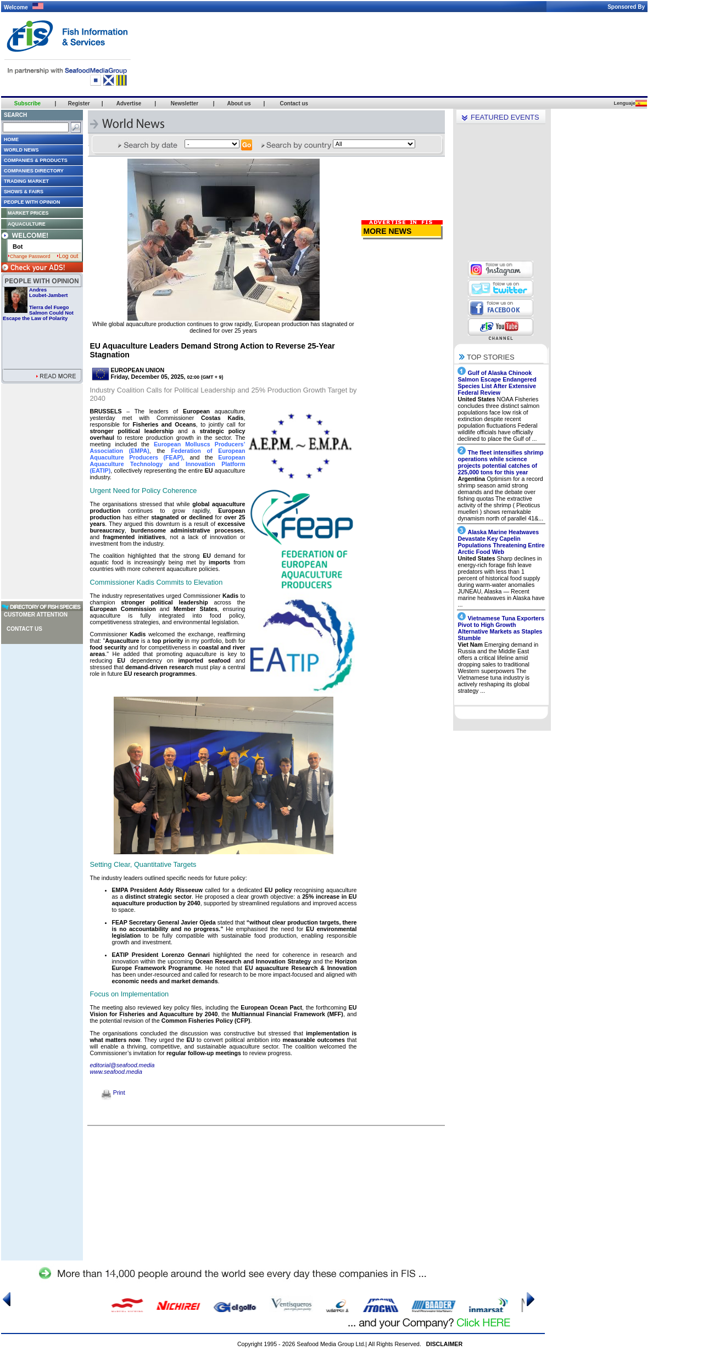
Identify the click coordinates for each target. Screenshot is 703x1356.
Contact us (24, 629)
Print (113, 1092)
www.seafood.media (116, 1071)
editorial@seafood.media (122, 1065)
